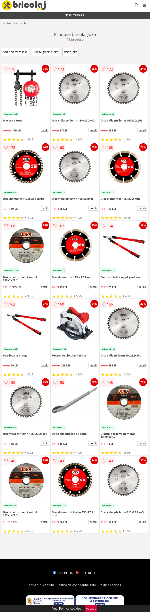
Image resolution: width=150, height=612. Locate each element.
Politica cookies (110, 585)
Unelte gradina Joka (45, 52)
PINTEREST (85, 573)
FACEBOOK (63, 573)
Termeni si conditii (40, 585)
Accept (91, 608)
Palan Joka (70, 52)
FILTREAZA (75, 15)
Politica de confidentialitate (76, 585)
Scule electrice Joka (15, 52)
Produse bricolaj (16, 23)
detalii (44, 130)
